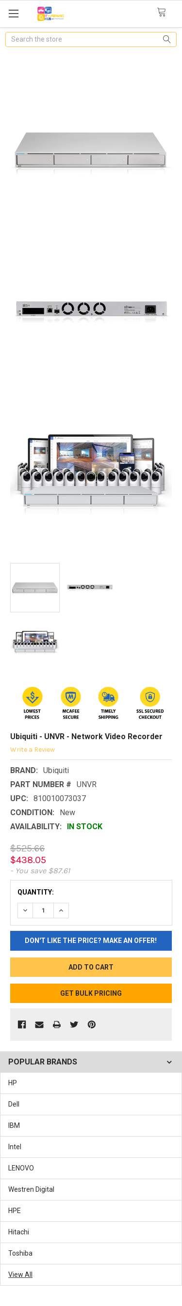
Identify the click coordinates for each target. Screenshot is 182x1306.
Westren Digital (31, 1189)
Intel (14, 1147)
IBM (14, 1125)
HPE (14, 1211)
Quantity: (35, 892)
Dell (13, 1104)
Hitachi (18, 1232)
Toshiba (20, 1253)
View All (20, 1274)
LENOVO (21, 1168)
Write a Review (32, 749)
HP (12, 1083)
